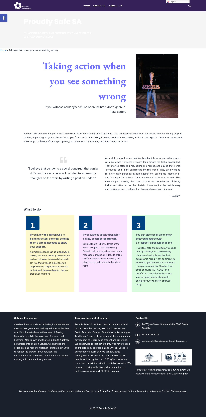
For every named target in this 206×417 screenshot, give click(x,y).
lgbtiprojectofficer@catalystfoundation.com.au (164, 341)
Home (3, 50)
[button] (3, 18)
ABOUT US (99, 5)
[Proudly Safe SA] (22, 5)
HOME (86, 5)
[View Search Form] (189, 5)
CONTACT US (115, 5)
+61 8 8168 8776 (150, 334)
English (171, 2)
